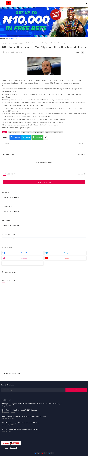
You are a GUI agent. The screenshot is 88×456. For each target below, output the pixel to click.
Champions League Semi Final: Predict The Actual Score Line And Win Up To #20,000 (32, 404)
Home (4, 43)
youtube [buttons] (67, 258)
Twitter (27, 137)
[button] (86, 3)
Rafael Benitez (26, 132)
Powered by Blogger (9, 272)
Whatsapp (38, 137)
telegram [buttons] (67, 253)
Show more (81, 154)
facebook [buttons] (24, 253)
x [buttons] (22, 263)
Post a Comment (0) (44, 182)
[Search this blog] (33, 390)
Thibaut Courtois (38, 132)
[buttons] (35, 453)
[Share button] (45, 137)
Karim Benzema (14, 132)
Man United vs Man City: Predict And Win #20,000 (19, 410)
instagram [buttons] (24, 258)
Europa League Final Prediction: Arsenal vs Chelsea (20, 429)
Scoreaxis (15, 197)
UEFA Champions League (15, 43)
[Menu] (3, 3)
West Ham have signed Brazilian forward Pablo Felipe (21, 423)
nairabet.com (13, 38)
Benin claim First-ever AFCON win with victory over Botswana (24, 416)
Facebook (16, 137)
